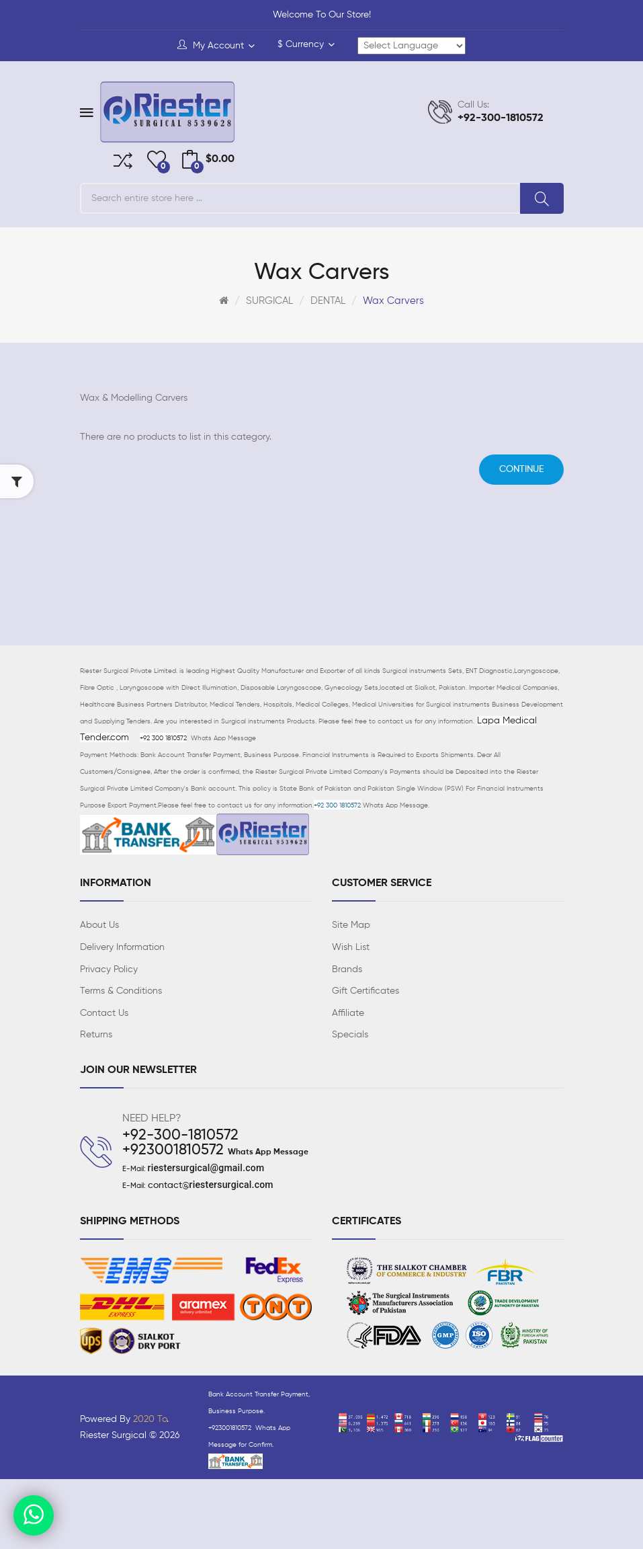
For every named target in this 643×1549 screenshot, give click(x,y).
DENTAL (327, 301)
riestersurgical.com (231, 1184)
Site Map (351, 925)
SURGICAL (269, 301)
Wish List (351, 947)
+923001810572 (173, 1150)
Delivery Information (122, 947)
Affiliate (348, 1013)
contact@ (168, 1185)
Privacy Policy (109, 969)
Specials (350, 1034)
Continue (521, 469)
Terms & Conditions (121, 991)
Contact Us (104, 1013)
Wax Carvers (393, 301)
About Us (99, 925)
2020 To (150, 1419)
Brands (347, 969)
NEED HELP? (151, 1118)
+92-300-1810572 (180, 1135)
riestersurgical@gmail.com (206, 1167)
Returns (96, 1034)
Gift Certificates (365, 991)
